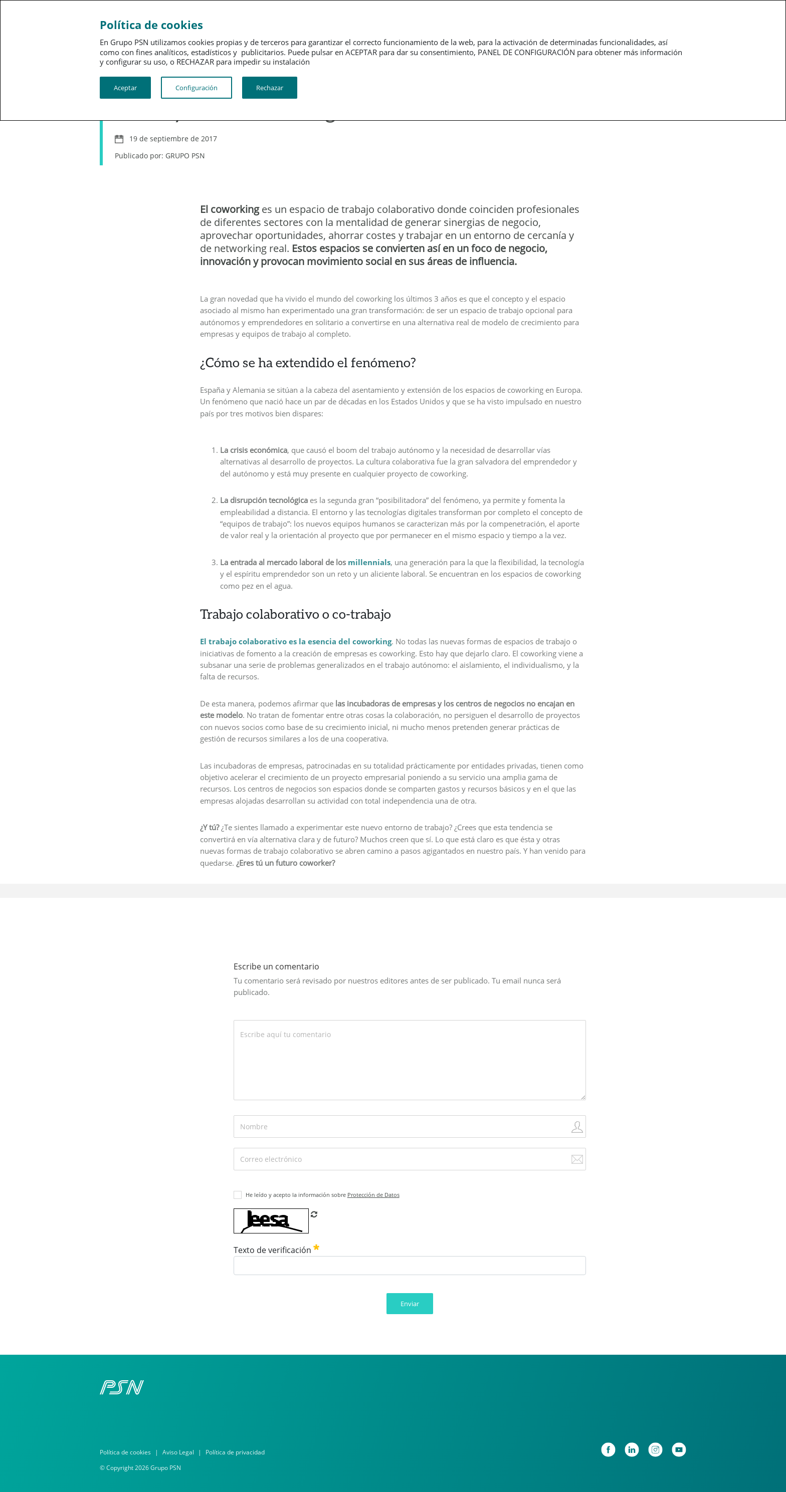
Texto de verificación (276, 1250)
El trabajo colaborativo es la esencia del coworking (295, 641)
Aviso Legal (178, 1452)
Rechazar (269, 87)
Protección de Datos (373, 1194)
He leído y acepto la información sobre (323, 1194)
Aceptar (125, 87)
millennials (369, 562)
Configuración (196, 87)
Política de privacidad (235, 1452)
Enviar (410, 1303)
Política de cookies (125, 1452)
